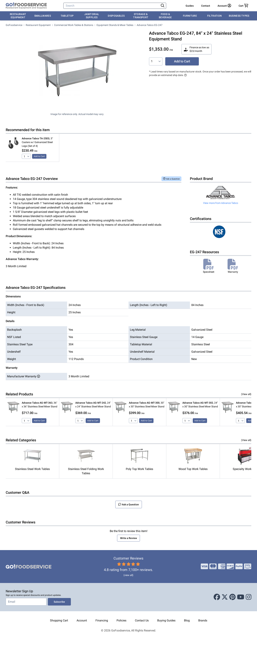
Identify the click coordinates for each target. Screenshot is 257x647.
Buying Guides (166, 620)
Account (82, 620)
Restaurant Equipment (18, 16)
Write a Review (128, 538)
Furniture (190, 15)
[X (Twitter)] (224, 597)
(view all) (128, 575)
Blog (187, 620)
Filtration (214, 15)
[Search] (111, 6)
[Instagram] (248, 597)
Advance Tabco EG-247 (149, 25)
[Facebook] (217, 597)
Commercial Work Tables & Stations (73, 25)
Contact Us (142, 620)
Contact (205, 5)
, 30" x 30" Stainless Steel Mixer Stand (146, 404)
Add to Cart (182, 61)
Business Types (239, 15)
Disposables (116, 15)
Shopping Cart (59, 620)
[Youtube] (240, 597)
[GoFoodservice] (26, 6)
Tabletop (67, 15)
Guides (190, 5)
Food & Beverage (165, 16)
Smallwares (42, 15)
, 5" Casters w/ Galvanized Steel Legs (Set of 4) (37, 142)
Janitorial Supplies (91, 16)
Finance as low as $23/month (196, 49)
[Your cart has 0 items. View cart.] (243, 5)
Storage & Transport (140, 16)
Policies (121, 620)
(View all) (246, 394)
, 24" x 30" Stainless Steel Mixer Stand (200, 404)
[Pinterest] (232, 597)
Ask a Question (171, 178)
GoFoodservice (14, 25)
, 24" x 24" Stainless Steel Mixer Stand (93, 404)
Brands (202, 620)
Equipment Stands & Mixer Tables (115, 25)
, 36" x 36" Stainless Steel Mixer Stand (39, 404)
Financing (101, 620)
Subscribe (59, 601)
